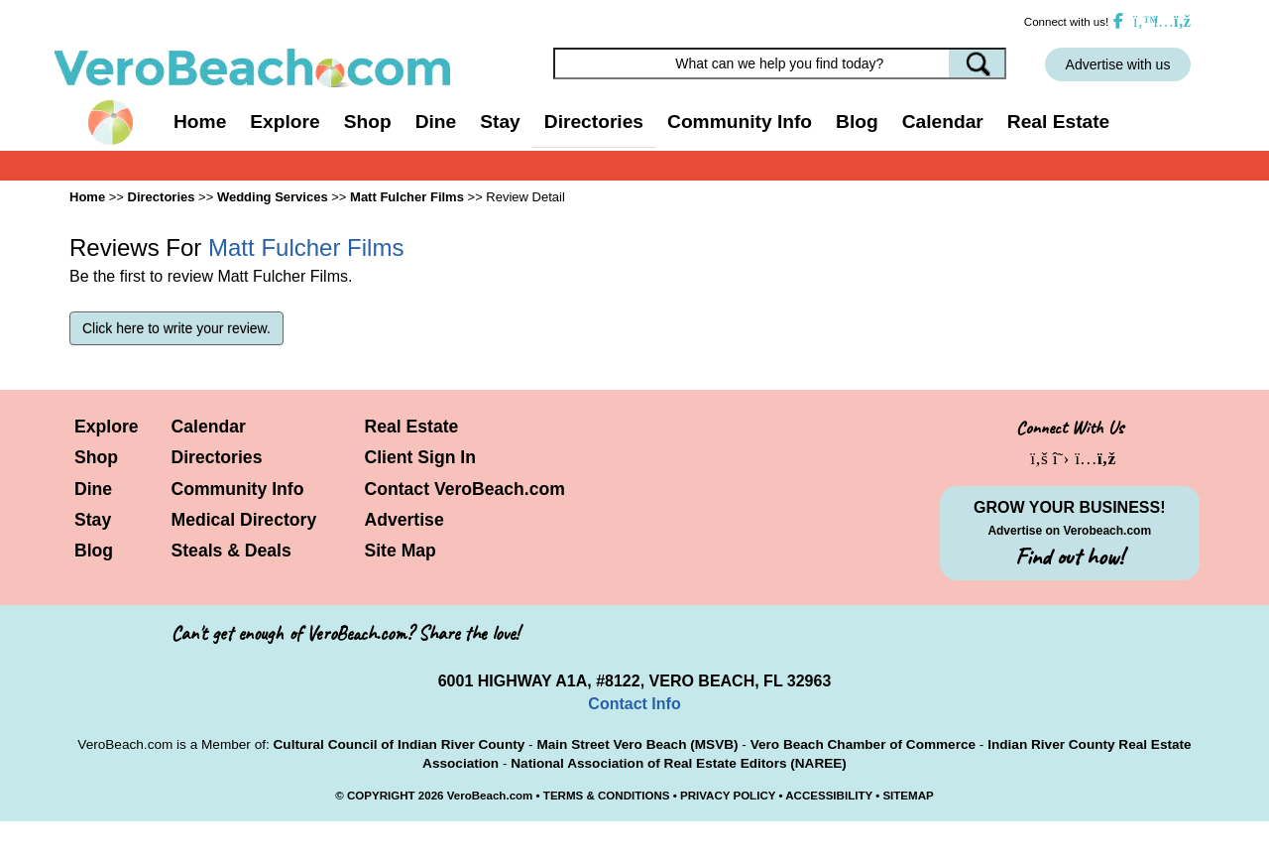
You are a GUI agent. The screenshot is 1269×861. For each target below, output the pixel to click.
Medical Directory (244, 520)
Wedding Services (272, 196)
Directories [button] (593, 121)
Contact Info (634, 703)
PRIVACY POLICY (727, 795)
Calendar (942, 121)
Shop (96, 457)
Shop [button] (368, 121)
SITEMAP (907, 795)
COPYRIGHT (381, 795)
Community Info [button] (739, 121)
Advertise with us (1118, 64)
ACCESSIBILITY (828, 795)
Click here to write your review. (176, 328)
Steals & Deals (231, 550)
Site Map (400, 550)
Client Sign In (420, 457)
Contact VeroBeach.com (465, 489)
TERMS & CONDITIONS (606, 795)
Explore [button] (284, 121)
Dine (436, 121)
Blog (857, 121)
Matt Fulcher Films (407, 196)
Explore (106, 426)
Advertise (404, 520)
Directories (217, 457)
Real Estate (1058, 121)
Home (199, 121)
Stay (92, 520)
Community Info (238, 489)
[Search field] (780, 63)
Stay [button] (500, 121)
